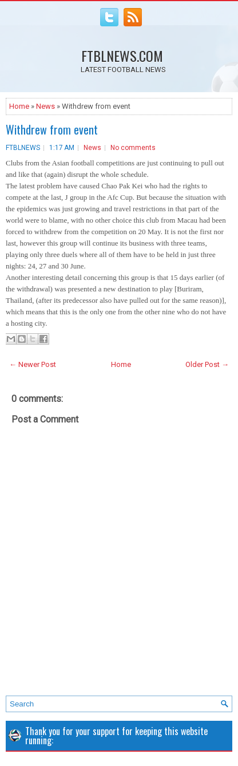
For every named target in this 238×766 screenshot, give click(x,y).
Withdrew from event (52, 129)
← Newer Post (32, 364)
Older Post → (207, 364)
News (45, 106)
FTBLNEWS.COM (122, 55)
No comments (133, 148)
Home (19, 106)
